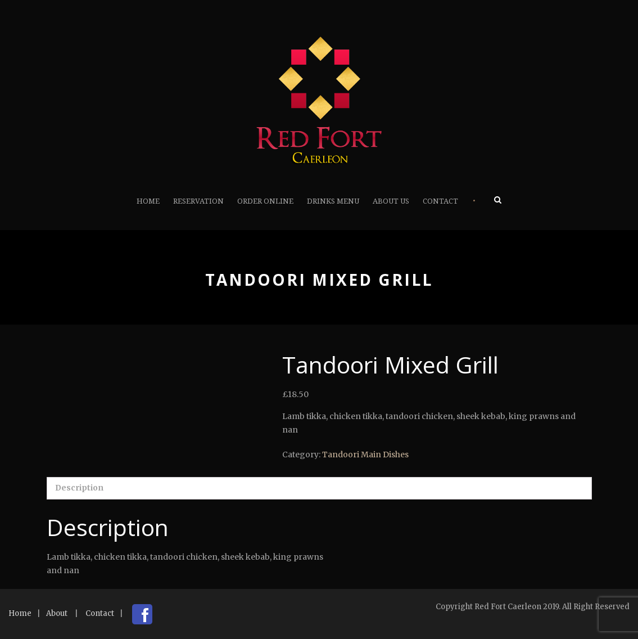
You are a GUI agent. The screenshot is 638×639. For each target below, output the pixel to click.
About (56, 613)
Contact (440, 201)
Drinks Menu (333, 201)
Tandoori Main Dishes (365, 454)
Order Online (265, 201)
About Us (391, 201)
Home (148, 201)
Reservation (198, 201)
